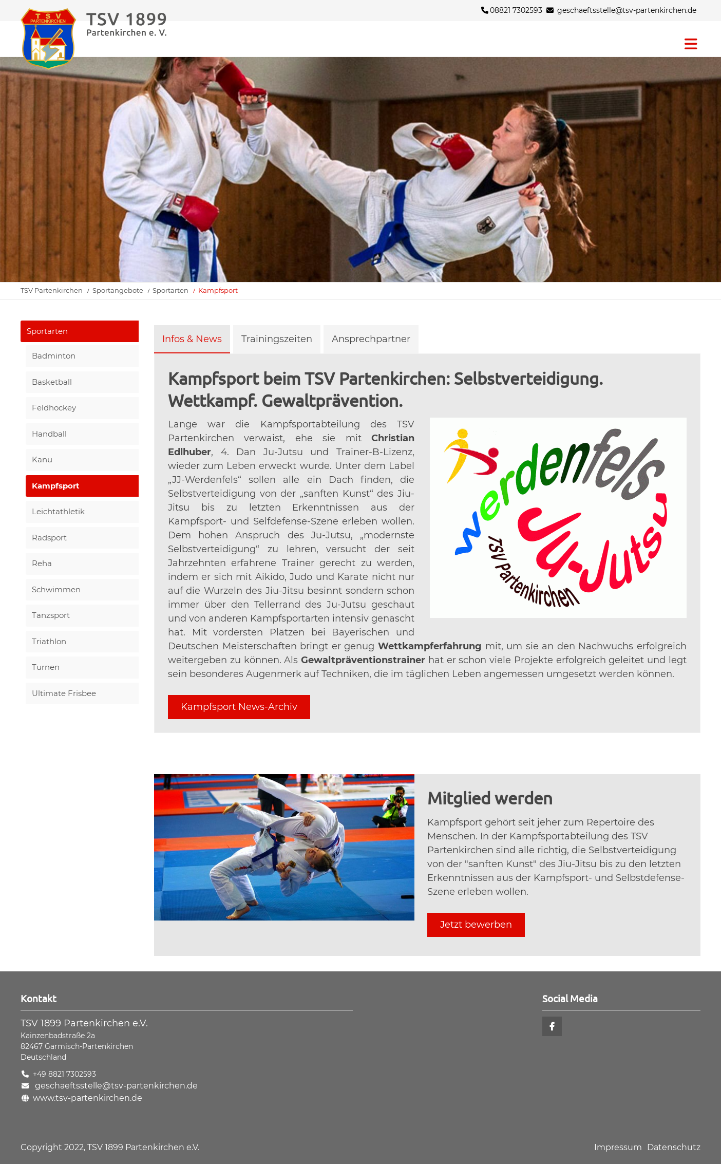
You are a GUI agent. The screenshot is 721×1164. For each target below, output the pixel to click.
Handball (49, 434)
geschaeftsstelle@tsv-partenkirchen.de (626, 10)
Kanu (42, 459)
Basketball (52, 382)
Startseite (113, 39)
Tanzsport (51, 615)
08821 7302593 (511, 10)
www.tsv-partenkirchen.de (87, 1098)
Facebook (552, 1026)
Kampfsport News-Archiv (239, 706)
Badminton (53, 356)
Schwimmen (56, 589)
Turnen (46, 667)
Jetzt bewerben (476, 924)
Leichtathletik (58, 511)
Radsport (49, 537)
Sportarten (170, 290)
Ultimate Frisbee (64, 693)
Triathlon (49, 641)
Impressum (618, 1147)
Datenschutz (673, 1147)
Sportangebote (117, 290)
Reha (42, 563)
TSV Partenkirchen (52, 290)
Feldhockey (54, 407)
